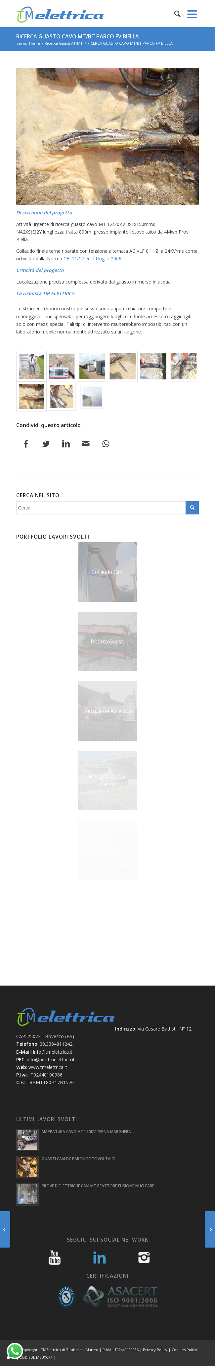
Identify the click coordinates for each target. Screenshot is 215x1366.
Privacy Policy (155, 1349)
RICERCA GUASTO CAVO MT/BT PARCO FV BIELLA (77, 36)
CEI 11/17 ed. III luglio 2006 (92, 258)
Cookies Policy (184, 1349)
